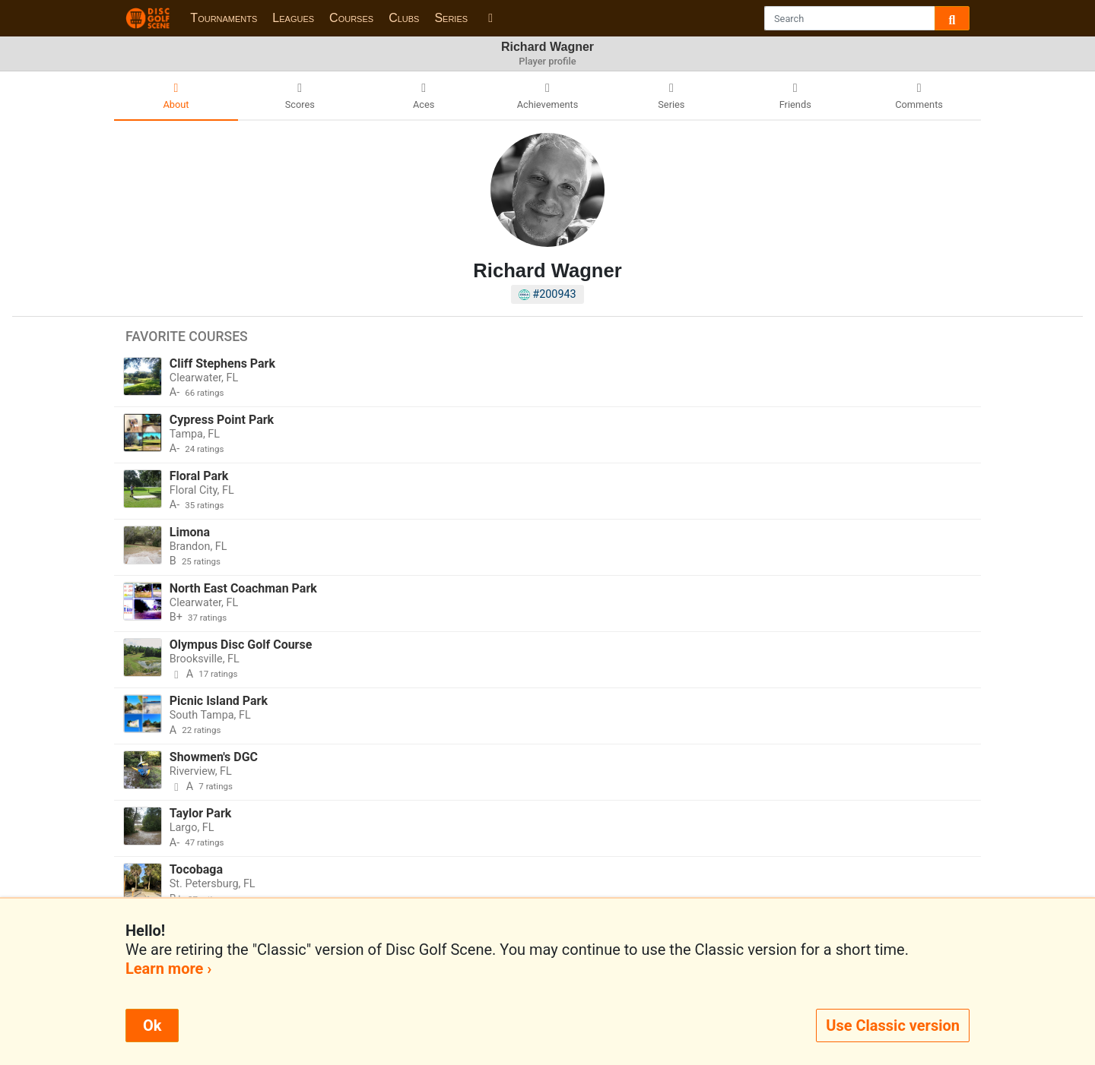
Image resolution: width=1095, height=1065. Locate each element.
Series (451, 17)
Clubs (404, 17)
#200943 (547, 294)
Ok (152, 1025)
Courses (351, 17)
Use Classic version (893, 1025)
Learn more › (168, 968)
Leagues (293, 17)
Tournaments (223, 17)
